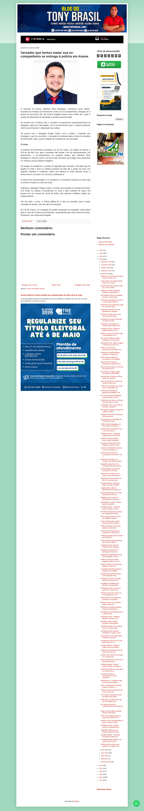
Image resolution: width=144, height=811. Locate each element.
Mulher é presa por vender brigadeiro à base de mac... (111, 560)
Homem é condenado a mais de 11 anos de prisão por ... (111, 449)
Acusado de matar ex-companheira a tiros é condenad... (109, 675)
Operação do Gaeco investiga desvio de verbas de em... (111, 579)
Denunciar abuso (104, 789)
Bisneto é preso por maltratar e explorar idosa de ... (111, 603)
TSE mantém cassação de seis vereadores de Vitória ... (111, 696)
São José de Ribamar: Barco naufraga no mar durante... (110, 339)
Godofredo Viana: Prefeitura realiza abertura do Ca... (110, 329)
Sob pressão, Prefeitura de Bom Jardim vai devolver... (111, 377)
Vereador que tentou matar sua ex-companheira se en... (111, 594)
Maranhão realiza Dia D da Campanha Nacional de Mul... (111, 465)
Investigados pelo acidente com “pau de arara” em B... (111, 740)
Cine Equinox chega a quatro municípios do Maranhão (110, 372)
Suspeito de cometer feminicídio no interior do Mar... (111, 320)
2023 (101, 259)
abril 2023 (104, 759)
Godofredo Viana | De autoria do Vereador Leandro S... (111, 406)
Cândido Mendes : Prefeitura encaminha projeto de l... (110, 736)
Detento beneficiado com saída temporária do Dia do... (111, 493)
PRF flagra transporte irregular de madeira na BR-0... (112, 410)
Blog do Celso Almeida (106, 244)
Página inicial (55, 285)
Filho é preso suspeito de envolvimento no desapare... (111, 358)
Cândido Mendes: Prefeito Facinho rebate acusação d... (111, 665)
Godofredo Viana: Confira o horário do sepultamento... (110, 726)
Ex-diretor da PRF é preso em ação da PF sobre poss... (111, 589)
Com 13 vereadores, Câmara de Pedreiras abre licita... (111, 382)
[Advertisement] (110, 201)
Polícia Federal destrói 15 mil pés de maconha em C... (112, 368)
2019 (101, 774)
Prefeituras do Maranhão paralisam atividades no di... (111, 391)
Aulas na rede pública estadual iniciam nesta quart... (111, 712)
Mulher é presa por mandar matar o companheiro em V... (112, 334)
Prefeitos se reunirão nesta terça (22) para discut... (111, 415)
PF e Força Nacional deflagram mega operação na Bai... (111, 396)
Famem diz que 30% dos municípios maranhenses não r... (111, 454)
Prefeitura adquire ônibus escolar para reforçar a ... (112, 536)
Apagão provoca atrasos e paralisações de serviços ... (111, 498)
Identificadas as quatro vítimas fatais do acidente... (111, 503)
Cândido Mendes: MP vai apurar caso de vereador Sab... (111, 627)
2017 (101, 780)
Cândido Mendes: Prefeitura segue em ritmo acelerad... (110, 484)
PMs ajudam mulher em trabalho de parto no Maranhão (111, 296)
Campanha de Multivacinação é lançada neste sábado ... (111, 570)
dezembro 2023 (106, 262)
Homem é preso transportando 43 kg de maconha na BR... (112, 721)
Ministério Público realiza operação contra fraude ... (110, 622)
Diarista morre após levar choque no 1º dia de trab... (112, 656)
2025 (101, 253)
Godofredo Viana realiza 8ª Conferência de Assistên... (110, 546)
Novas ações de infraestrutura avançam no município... (111, 598)
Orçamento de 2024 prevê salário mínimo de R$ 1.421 (112, 277)
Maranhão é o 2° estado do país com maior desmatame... (111, 681)
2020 (101, 771)
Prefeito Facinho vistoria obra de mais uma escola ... (111, 691)
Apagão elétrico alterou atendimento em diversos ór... (111, 489)
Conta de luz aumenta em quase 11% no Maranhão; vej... (111, 387)
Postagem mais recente (29, 285)
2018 (101, 777)
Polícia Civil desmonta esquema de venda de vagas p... (111, 541)
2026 (101, 250)
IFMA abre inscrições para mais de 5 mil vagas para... (111, 700)
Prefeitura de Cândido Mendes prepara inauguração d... (111, 608)
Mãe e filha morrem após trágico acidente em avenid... (111, 637)
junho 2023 (105, 753)
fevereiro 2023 (106, 762)
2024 (101, 256)
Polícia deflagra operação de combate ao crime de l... (110, 469)
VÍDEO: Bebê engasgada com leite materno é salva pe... (111, 425)
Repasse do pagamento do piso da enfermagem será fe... (111, 555)
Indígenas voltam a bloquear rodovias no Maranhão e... (110, 291)
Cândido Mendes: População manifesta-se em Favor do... (111, 434)
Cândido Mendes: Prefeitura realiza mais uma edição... (110, 646)
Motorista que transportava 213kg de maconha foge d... (112, 305)
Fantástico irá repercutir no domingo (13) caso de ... (110, 551)
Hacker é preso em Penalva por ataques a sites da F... (111, 565)
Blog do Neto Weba (105, 242)
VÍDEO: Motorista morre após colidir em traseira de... (111, 527)
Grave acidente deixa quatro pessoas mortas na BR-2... (110, 522)
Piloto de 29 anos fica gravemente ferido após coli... (111, 348)
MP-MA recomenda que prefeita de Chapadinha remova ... (111, 512)
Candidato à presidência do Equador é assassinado (110, 584)
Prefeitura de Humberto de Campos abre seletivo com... (111, 325)
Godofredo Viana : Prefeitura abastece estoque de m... (110, 617)
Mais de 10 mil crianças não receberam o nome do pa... (110, 532)
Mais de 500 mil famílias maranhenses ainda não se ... (111, 363)
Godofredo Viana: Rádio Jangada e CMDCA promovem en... (112, 344)
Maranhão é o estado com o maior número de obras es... (111, 474)
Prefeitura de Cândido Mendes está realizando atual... (111, 574)
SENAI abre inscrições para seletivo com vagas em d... (110, 745)
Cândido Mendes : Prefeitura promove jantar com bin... (110, 508)
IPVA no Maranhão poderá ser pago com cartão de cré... (111, 716)
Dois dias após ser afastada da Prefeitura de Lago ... (111, 420)
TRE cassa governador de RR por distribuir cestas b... (111, 517)
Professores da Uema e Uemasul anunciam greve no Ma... (112, 401)
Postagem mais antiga (82, 285)
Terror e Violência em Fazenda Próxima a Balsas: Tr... (111, 686)
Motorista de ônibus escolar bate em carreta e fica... (111, 670)
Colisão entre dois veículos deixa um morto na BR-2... (112, 286)
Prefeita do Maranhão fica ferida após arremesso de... (111, 651)
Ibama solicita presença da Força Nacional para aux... (112, 660)
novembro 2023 (106, 265)
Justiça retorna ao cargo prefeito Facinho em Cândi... (111, 282)
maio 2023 (105, 756)
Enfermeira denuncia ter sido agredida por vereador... (110, 310)
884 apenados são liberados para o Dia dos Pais (112, 613)
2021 (101, 768)
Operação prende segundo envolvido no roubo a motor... (111, 632)
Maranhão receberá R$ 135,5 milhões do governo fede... (110, 444)
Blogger (76, 801)
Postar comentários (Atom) (36, 289)
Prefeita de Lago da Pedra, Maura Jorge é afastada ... (110, 439)
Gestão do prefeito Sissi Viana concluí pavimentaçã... (111, 315)
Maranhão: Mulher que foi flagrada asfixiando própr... (110, 731)
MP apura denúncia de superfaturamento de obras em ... (112, 706)
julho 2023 (105, 750)
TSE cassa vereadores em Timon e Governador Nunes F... (112, 301)
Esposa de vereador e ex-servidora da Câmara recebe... (112, 460)
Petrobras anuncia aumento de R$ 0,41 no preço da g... (111, 479)
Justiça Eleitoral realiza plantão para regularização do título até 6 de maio (51, 295)
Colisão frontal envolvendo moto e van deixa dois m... (111, 430)
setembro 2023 (106, 271)
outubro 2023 (105, 268)
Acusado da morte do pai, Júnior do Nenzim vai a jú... (111, 641)
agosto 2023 (105, 273)
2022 (101, 765)
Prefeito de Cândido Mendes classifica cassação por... (110, 353)
